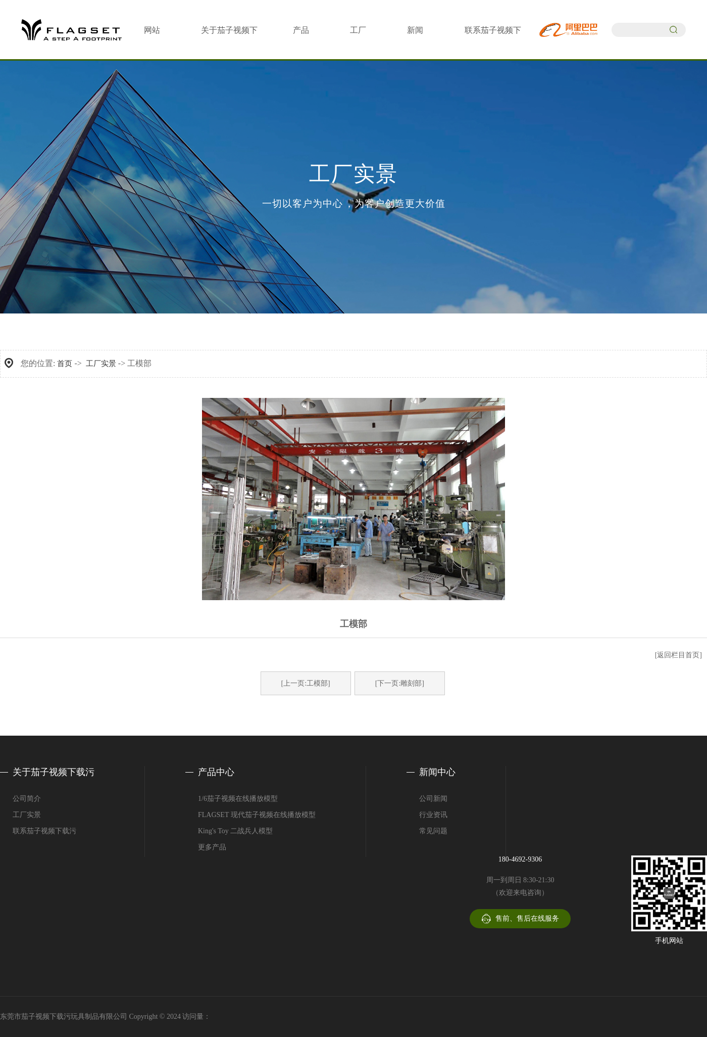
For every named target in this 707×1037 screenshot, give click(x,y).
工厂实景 (101, 363)
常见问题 (433, 831)
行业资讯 (433, 815)
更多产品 (212, 847)
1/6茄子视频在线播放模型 (238, 798)
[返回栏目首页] (678, 655)
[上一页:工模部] (305, 683)
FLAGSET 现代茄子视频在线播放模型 (257, 815)
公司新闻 (433, 798)
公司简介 (27, 798)
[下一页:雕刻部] (399, 683)
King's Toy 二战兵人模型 (235, 831)
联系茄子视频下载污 (44, 831)
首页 (64, 363)
